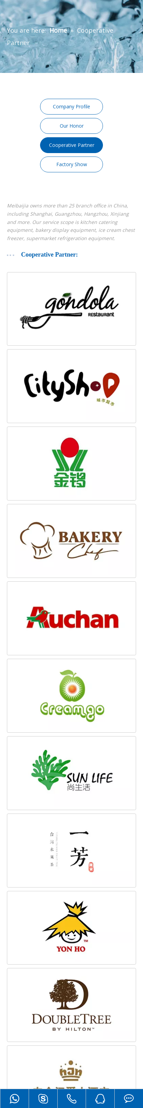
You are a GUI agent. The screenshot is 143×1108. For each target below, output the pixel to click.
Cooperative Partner (71, 145)
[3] (71, 464)
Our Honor (72, 125)
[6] (71, 696)
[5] (71, 618)
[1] (71, 309)
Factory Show (71, 164)
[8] (71, 773)
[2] (71, 386)
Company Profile (71, 106)
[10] (71, 928)
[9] (71, 851)
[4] (71, 541)
